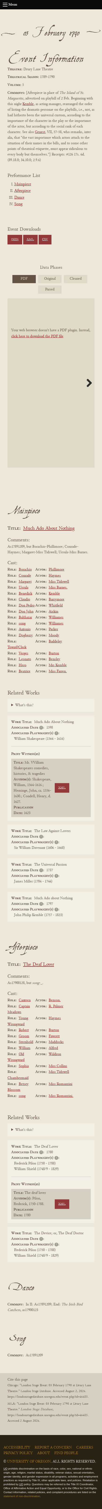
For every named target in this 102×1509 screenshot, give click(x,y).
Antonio (25, 629)
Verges (23, 653)
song (22, 623)
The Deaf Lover (38, 964)
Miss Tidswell (59, 582)
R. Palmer (56, 1006)
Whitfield (56, 605)
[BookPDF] (51, 383)
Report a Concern (53, 1447)
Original (50, 279)
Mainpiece (22, 184)
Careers (84, 1447)
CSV (45, 239)
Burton (54, 653)
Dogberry (26, 635)
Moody (54, 635)
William (24, 1048)
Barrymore (56, 599)
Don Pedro (27, 605)
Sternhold (26, 1042)
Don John (26, 611)
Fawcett (54, 1036)
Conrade (25, 576)
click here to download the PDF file (37, 336)
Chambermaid (18, 1078)
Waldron (55, 1054)
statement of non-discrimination (22, 1496)
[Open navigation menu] (5, 5)
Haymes (55, 576)
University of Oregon (29, 1461)
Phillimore (56, 569)
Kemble (28, 104)
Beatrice (24, 671)
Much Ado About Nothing (49, 528)
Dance (19, 198)
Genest (40, 132)
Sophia (24, 1066)
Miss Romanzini (60, 1084)
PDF (24, 279)
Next (87, 383)
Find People (66, 1453)
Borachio (25, 569)
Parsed (50, 289)
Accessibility (17, 1447)
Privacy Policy (18, 1453)
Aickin (53, 611)
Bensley (54, 659)
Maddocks (56, 1042)
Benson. (55, 1000)
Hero (22, 665)
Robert (24, 1030)
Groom (24, 1036)
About (43, 1453)
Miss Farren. (58, 671)
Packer (53, 629)
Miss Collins (58, 1066)
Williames (56, 617)
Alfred (53, 1048)
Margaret (25, 582)
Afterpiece (22, 191)
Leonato (25, 659)
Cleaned (76, 279)
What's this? (24, 705)
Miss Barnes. (58, 587)
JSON (14, 239)
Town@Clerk (16, 647)
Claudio (24, 599)
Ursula (23, 587)
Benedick (25, 594)
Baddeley (55, 641)
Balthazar (25, 617)
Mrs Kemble (58, 665)
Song (18, 204)
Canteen (25, 1000)
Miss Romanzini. (61, 1096)
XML (30, 239)
